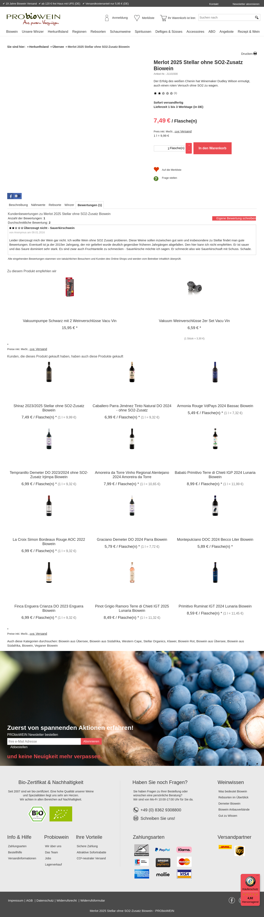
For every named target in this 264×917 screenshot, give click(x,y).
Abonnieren (91, 741)
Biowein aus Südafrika (105, 641)
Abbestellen (19, 747)
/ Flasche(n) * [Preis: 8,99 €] (204, 484)
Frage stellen (169, 177)
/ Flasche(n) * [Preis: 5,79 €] (122, 546)
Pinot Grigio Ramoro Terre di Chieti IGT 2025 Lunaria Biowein (132, 608)
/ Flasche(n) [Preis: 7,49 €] (175, 120)
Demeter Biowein (229, 803)
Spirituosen (143, 31)
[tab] (18, 204)
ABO (211, 31)
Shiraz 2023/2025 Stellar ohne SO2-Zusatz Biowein (48, 408)
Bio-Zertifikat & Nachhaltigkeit (50, 782)
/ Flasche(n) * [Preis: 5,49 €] (205, 413)
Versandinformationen (22, 858)
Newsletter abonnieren (246, 4)
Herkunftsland (58, 31)
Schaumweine (120, 31)
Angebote (226, 31)
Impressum (15, 900)
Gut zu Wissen (227, 815)
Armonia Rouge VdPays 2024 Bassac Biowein (215, 406)
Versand (186, 131)
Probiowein (56, 837)
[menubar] (133, 32)
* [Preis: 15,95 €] (70, 328)
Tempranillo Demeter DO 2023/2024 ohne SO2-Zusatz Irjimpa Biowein (49, 475)
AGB (30, 900)
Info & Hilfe (19, 837)
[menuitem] (12, 31)
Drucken (247, 53)
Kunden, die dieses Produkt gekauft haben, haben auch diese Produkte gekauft (65, 356)
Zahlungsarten (17, 846)
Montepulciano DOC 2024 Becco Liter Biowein (215, 539)
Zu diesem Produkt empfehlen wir (31, 271)
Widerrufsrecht (67, 900)
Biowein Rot (186, 641)
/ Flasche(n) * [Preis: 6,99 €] (122, 417)
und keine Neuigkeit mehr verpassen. (54, 756)
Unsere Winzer (33, 31)
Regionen (79, 31)
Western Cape (132, 641)
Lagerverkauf (53, 864)
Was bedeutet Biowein (232, 791)
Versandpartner (234, 837)
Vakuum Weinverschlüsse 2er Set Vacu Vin (194, 321)
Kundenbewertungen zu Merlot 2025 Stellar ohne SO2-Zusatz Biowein (59, 214)
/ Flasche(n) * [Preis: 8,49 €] (121, 617)
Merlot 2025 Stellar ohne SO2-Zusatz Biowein (198, 65)
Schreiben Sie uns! (157, 818)
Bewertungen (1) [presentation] (90, 205)
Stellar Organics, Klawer (159, 641)
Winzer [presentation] (69, 205)
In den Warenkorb (212, 148)
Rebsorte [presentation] (55, 205)
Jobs (48, 858)
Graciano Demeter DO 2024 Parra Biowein (132, 539)
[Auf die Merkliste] (167, 169)
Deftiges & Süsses (168, 31)
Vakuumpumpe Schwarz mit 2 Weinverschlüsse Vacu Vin (70, 321)
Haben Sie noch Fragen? (159, 782)
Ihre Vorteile (89, 837)
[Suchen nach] (226, 17)
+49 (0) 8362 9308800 (157, 810)
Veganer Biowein (46, 645)
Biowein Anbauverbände (234, 809)
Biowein (12, 31)
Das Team (51, 852)
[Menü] (257, 876)
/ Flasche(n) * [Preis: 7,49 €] (39, 417)
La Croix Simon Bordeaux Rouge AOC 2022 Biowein (49, 541)
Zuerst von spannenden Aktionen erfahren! (70, 727)
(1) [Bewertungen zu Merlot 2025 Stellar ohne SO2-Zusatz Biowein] (165, 93)
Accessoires (195, 31)
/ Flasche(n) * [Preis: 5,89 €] (215, 546)
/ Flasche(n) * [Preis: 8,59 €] (204, 613)
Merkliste (148, 18)
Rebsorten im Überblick (233, 797)
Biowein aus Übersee (73, 641)
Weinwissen (231, 782)
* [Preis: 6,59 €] (194, 328)
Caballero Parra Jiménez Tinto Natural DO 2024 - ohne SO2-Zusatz (132, 408)
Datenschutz (45, 900)
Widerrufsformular (92, 900)
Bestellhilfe (15, 852)
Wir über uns (53, 846)
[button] (14, 196)
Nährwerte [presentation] (38, 205)
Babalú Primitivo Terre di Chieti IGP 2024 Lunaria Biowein (215, 475)
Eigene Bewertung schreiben (236, 218)
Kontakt (213, 4)
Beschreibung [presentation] (18, 205)
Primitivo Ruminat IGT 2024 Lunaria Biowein (215, 606)
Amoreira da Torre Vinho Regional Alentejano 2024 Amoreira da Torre (132, 475)
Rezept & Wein (249, 31)
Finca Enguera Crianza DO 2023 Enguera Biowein (48, 608)
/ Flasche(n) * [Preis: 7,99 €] (121, 484)
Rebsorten (98, 31)
